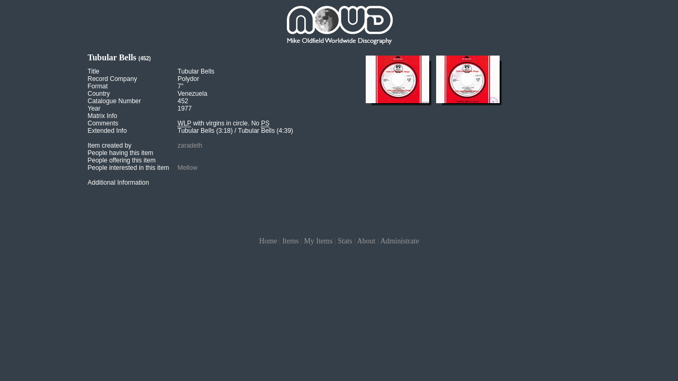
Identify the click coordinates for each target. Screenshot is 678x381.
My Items (318, 241)
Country (99, 93)
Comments (103, 123)
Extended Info (107, 130)
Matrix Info (102, 116)
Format (98, 86)
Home (268, 241)
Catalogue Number (114, 101)
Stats (345, 241)
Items (290, 241)
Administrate (400, 241)
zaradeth (190, 145)
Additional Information (118, 182)
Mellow (187, 167)
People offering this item (122, 160)
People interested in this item (128, 167)
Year (94, 108)
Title (94, 71)
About (366, 241)
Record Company (112, 79)
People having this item (120, 153)
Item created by (110, 145)
